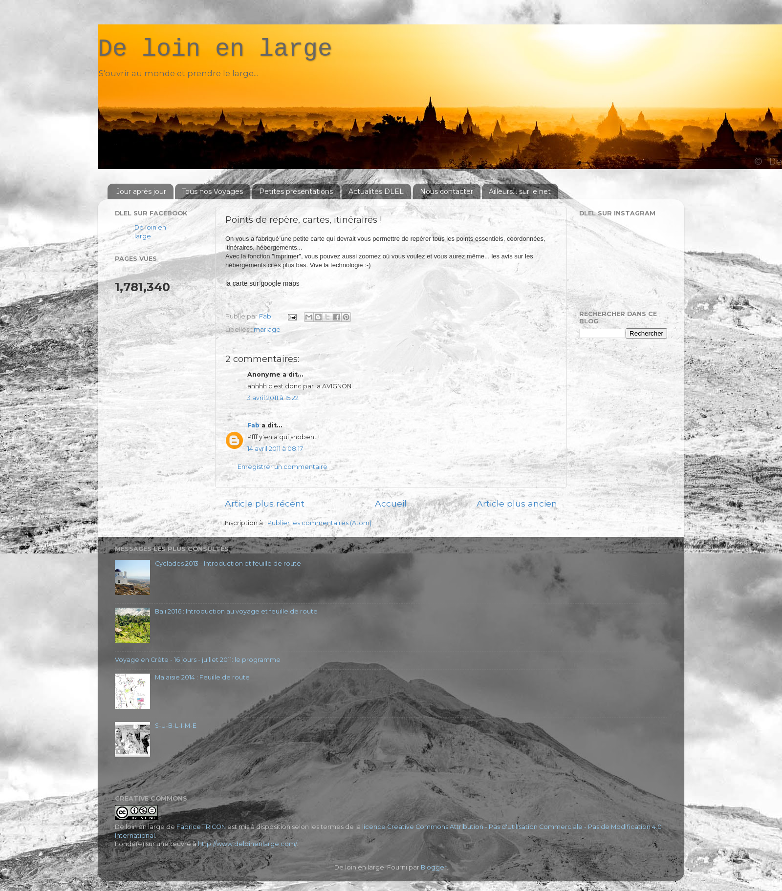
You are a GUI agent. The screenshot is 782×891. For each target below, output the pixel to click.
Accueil (391, 503)
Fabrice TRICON (201, 826)
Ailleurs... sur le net (520, 191)
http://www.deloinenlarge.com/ (247, 844)
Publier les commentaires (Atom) (319, 523)
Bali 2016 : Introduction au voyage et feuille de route (236, 611)
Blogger (434, 867)
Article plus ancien (517, 503)
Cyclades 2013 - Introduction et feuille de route (228, 563)
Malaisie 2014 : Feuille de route (202, 677)
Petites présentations (296, 191)
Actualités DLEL (376, 191)
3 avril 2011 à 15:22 (273, 398)
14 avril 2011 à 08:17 (275, 448)
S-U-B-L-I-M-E (175, 725)
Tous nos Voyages (212, 191)
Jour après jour (141, 191)
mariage (267, 329)
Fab (253, 425)
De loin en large (215, 49)
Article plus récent (264, 503)
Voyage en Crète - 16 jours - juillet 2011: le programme (198, 659)
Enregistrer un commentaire (282, 466)
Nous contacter (446, 191)
